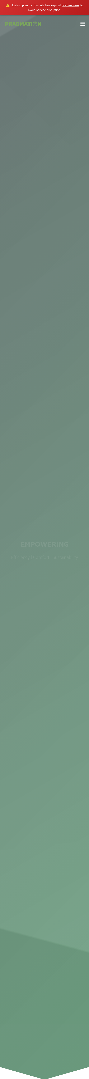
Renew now (70, 5)
